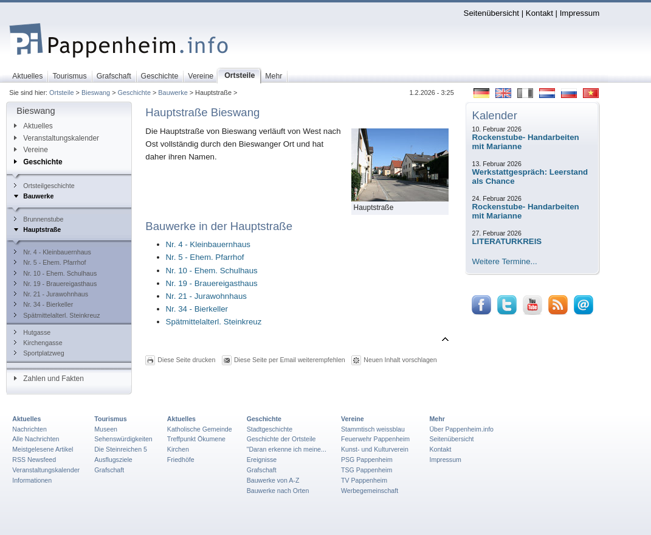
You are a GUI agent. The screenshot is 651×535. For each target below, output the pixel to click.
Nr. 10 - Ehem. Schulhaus (55, 273)
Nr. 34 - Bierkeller (43, 304)
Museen (105, 429)
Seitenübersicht (491, 13)
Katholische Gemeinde (199, 429)
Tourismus (110, 418)
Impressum (580, 13)
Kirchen (178, 449)
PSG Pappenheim (367, 459)
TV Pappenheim (364, 480)
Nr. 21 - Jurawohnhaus (51, 294)
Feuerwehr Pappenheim (375, 438)
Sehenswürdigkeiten (123, 438)
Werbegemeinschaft (369, 490)
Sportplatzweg (39, 353)
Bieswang (95, 92)
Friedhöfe (181, 459)
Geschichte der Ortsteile (281, 438)
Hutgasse (32, 332)
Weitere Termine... (504, 261)
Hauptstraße (37, 229)
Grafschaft (109, 470)
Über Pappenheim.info (461, 429)
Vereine (31, 149)
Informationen (32, 480)
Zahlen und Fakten (49, 378)
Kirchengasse (38, 342)
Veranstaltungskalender (56, 138)
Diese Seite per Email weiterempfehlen (289, 359)
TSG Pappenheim (366, 470)
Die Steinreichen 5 (120, 449)
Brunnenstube (38, 219)
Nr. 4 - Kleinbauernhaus (52, 252)
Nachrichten (29, 429)
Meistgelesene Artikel (42, 449)
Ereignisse (262, 459)
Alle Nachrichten (35, 438)
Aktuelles (33, 126)
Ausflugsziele (113, 459)
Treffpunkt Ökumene (196, 438)
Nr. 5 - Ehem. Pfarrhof (50, 262)
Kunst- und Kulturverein (374, 449)
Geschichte (134, 92)
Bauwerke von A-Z (273, 480)
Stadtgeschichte (270, 429)
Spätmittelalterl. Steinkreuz (57, 315)
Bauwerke (172, 92)
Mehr (436, 418)
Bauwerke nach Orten (278, 490)
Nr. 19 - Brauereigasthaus (55, 283)
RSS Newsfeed (34, 459)
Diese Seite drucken (186, 359)
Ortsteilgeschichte (44, 185)
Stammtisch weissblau (373, 429)
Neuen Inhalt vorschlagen (399, 359)
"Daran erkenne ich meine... (286, 449)
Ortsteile (61, 92)
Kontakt (539, 13)
